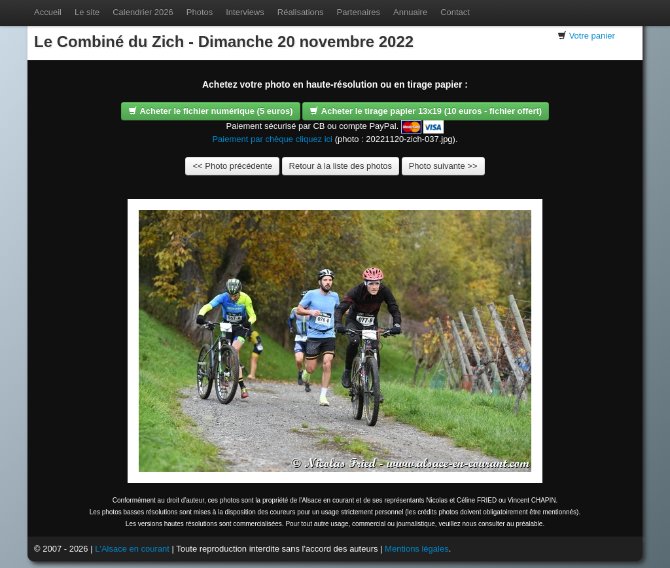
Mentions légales (417, 549)
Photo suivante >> (443, 166)
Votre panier (592, 36)
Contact (455, 12)
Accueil (48, 12)
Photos (199, 12)
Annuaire (410, 12)
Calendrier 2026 (143, 12)
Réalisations (300, 12)
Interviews (245, 12)
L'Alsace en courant (132, 549)
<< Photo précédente (232, 166)
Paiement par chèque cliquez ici (272, 139)
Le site (87, 12)
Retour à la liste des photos (341, 166)
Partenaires (358, 12)
